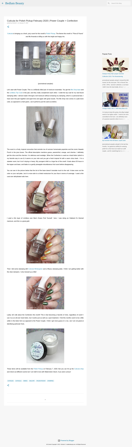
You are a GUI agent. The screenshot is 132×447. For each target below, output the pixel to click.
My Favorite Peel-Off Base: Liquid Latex (114, 140)
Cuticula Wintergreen (35, 269)
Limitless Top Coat (16, 93)
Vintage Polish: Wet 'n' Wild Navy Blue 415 (114, 108)
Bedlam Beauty (14, 3)
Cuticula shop (79, 369)
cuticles (10, 381)
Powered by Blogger (66, 440)
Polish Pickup (50, 33)
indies (25, 381)
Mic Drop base (76, 89)
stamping (50, 381)
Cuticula (10, 33)
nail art (31, 381)
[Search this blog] (120, 3)
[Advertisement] (45, 421)
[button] (8, 27)
